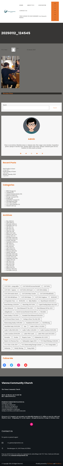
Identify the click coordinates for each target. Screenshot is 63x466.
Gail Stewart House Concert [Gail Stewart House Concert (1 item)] (11, 319)
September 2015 (10, 258)
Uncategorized (10, 201)
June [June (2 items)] (25, 326)
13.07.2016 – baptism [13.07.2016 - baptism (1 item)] (10, 290)
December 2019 (10, 224)
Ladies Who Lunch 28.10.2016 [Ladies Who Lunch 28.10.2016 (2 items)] (46, 333)
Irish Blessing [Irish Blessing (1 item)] (46, 322)
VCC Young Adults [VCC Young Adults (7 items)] (50, 344)
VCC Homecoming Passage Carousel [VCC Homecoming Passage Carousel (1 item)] (32, 344)
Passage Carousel (11, 197)
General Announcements (12, 194)
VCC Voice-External (11, 204)
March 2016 (9, 249)
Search (5, 105)
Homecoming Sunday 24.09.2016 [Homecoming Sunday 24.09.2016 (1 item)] (13, 322)
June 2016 (9, 245)
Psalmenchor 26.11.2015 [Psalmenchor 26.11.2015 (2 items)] (41, 337)
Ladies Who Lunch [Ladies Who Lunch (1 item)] (29, 333)
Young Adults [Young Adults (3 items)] (30, 348)
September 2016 (10, 242)
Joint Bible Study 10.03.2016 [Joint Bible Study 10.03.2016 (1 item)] (12, 326)
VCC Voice (4, 49)
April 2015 (9, 265)
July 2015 (9, 261)
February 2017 (10, 234)
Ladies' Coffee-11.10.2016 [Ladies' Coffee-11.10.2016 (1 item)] (37, 326)
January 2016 (9, 252)
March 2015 (9, 267)
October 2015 (10, 257)
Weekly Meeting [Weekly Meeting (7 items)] (18, 348)
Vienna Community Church (17, 382)
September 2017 (10, 225)
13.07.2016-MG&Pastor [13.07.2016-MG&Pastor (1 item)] (10, 297)
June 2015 (9, 263)
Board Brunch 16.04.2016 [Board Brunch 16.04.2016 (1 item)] (47, 301)
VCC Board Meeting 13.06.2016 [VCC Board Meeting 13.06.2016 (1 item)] (49, 341)
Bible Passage (10, 191)
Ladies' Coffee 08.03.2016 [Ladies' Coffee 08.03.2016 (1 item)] (11, 330)
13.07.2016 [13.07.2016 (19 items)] (47, 286)
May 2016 (9, 246)
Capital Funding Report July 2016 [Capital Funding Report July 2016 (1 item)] (48, 304)
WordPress (58, 463)
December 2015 (10, 254)
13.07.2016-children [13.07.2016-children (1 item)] (41, 290)
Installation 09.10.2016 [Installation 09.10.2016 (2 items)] (32, 322)
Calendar (8, 192)
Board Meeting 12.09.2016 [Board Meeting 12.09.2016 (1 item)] (11, 304)
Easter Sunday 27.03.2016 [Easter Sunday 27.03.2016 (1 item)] (11, 315)
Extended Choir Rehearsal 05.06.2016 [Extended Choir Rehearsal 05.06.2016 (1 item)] (32, 315)
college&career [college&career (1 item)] (8, 312)
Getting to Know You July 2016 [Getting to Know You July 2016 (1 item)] (31, 319)
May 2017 (9, 230)
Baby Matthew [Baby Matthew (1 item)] (33, 301)
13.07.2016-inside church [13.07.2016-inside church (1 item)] (11, 293)
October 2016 (10, 240)
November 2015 (10, 255)
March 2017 (9, 233)
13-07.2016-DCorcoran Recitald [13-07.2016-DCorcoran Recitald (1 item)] (31, 286)
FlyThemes (50, 463)
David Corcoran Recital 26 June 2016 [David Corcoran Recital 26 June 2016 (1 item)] (26, 312)
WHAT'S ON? (10, 206)
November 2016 (10, 239)
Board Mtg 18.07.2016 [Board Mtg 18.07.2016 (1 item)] (29, 304)
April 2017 (9, 231)
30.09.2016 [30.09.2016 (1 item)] (22, 301)
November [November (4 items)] (7, 337)
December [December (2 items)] (43, 312)
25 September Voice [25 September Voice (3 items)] (9, 301)
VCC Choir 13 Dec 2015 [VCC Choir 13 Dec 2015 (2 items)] (11, 344)
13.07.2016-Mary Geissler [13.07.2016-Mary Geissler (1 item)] (29, 293)
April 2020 (9, 222)
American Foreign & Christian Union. (49, 418)
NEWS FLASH (10, 195)
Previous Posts (8, 93)
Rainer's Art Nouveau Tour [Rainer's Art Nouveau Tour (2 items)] (11, 341)
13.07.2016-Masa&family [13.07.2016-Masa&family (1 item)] (47, 293)
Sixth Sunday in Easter (9, 168)
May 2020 (9, 221)
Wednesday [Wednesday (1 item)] (7, 348)
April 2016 (9, 248)
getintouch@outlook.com (16, 442)
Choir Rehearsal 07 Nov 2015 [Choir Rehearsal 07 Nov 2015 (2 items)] (25, 308)
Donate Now (55, 11)
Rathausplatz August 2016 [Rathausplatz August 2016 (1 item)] (30, 341)
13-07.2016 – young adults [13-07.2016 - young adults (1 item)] (11, 286)
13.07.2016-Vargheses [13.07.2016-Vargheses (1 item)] (41, 297)
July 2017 (9, 227)
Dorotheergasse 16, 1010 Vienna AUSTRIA (19, 448)
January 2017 (9, 236)
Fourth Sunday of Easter (9, 171)
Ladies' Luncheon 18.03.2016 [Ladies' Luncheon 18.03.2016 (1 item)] (48, 330)
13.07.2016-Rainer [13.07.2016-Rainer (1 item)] (26, 297)
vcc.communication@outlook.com (18, 455)
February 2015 (10, 268)
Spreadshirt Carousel (11, 200)
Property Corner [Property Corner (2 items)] (26, 337)
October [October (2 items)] (16, 337)
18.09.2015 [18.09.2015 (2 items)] (54, 297)
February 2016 (10, 251)
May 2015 (9, 264)
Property (8, 198)
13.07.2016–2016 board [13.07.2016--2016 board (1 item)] (26, 290)
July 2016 (9, 243)
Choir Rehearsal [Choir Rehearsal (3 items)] (8, 308)
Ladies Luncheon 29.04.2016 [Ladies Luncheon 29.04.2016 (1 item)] (12, 333)
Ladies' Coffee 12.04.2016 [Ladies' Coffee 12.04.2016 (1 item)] (29, 330)
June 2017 (9, 228)
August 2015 (9, 260)
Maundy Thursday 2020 (9, 174)
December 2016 (10, 237)
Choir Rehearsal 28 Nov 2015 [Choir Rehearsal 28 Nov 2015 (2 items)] (45, 308)
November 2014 (10, 270)
